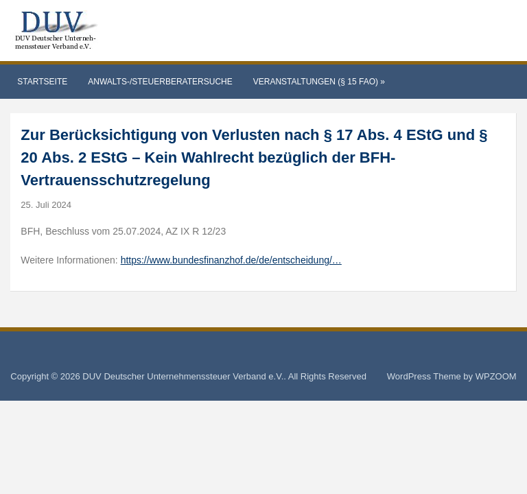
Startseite (42, 81)
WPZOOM (496, 376)
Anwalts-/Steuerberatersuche (160, 81)
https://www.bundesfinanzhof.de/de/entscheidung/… (231, 260)
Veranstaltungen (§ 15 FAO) (319, 81)
